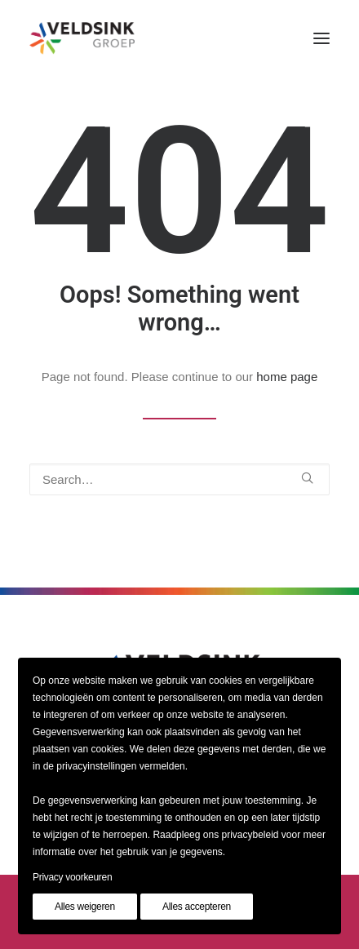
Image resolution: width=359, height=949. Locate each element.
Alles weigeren (85, 906)
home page (286, 377)
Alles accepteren (196, 906)
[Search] (179, 479)
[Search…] (179, 479)
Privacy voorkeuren (72, 877)
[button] (321, 38)
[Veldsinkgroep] (82, 38)
